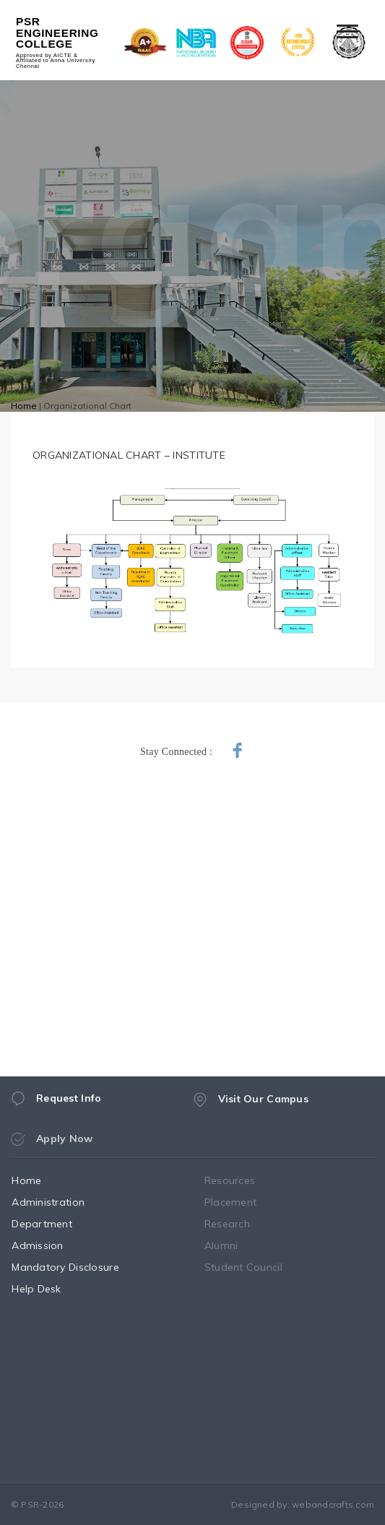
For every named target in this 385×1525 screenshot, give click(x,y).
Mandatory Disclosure (79, 1267)
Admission (51, 1245)
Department (55, 1223)
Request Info (56, 1103)
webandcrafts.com (333, 1504)
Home (24, 405)
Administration (61, 1202)
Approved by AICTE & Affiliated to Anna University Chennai (55, 60)
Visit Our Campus (250, 1108)
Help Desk (50, 1288)
